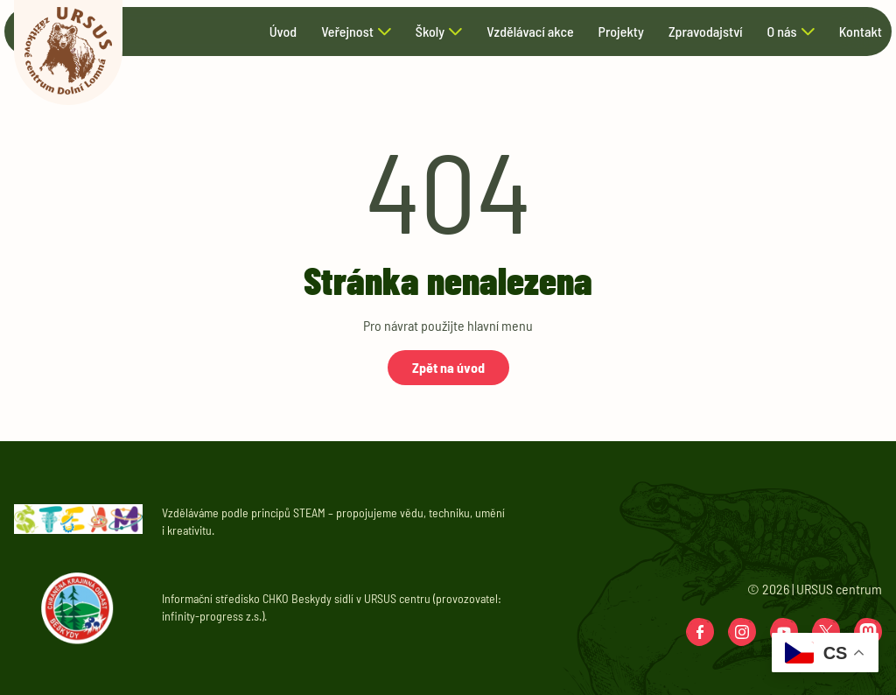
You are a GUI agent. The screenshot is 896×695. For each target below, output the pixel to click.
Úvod (284, 32)
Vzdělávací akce (529, 32)
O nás (781, 32)
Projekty (621, 32)
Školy (430, 32)
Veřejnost (347, 32)
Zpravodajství (705, 32)
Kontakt (860, 32)
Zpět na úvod (448, 367)
